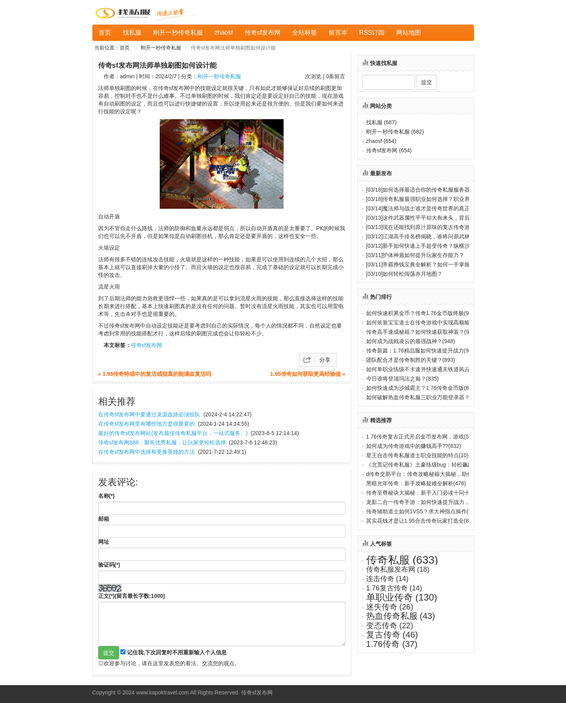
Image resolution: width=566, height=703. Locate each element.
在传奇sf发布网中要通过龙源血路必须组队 (149, 414)
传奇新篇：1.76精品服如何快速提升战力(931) (421, 350)
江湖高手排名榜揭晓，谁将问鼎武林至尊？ (426, 236)
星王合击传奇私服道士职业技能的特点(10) (417, 455)
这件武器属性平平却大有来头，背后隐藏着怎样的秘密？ (442, 218)
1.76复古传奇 (394, 588)
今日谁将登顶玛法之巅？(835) (402, 378)
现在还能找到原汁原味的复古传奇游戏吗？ (426, 227)
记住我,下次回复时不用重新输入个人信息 (177, 652)
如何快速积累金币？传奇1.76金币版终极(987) (421, 313)
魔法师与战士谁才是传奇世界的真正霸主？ (426, 208)
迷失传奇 (389, 607)
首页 (105, 32)
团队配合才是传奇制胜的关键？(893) (410, 360)
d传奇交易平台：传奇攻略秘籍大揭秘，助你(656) (425, 474)
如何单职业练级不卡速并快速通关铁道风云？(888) (427, 369)
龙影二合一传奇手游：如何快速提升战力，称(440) (427, 502)
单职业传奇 (401, 597)
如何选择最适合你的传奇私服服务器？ (421, 190)
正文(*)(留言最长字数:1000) (131, 596)
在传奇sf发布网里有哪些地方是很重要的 (146, 424)
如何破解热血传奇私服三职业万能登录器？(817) (424, 397)
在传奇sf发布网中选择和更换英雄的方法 (146, 452)
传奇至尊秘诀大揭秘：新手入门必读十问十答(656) (427, 493)
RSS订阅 (371, 32)
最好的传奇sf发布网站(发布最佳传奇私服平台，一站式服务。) (173, 433)
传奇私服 (402, 560)
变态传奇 (389, 625)
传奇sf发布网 (262, 32)
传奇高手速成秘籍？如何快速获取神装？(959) (421, 332)
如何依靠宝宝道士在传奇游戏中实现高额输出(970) (427, 322)
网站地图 (408, 32)
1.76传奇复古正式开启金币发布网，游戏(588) (421, 436)
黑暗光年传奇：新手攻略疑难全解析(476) (416, 483)
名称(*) (106, 496)
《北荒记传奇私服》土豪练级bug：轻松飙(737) (423, 465)
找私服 (132, 32)
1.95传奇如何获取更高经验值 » (308, 374)
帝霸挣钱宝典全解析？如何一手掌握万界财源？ (431, 264)
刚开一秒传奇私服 (178, 32)
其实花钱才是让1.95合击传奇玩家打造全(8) (418, 521)
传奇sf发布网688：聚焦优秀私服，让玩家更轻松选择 (162, 442)
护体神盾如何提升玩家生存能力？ (415, 255)
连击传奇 (387, 579)
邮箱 (103, 519)
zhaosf (224, 32)
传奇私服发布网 (398, 569)
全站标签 (304, 32)
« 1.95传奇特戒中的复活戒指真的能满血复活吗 (155, 374)
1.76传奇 (392, 644)
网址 (103, 542)
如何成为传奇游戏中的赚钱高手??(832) (413, 446)
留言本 (338, 32)
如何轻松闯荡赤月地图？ (404, 274)
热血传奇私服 (400, 616)
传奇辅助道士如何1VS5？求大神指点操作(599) (423, 511)
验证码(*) (109, 565)
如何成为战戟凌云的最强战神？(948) (410, 341)
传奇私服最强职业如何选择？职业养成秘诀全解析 (434, 199)
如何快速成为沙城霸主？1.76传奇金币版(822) (421, 388)
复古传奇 (392, 635)
